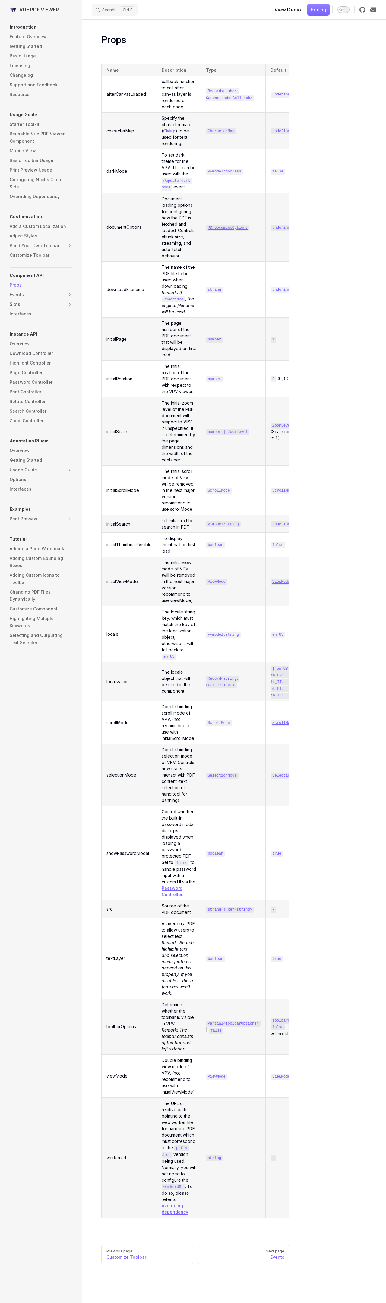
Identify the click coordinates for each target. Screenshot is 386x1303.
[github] (362, 9)
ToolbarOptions (241, 1024)
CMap (169, 130)
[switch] (343, 9)
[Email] (373, 9)
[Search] (115, 10)
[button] (41, 27)
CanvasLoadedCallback (228, 98)
